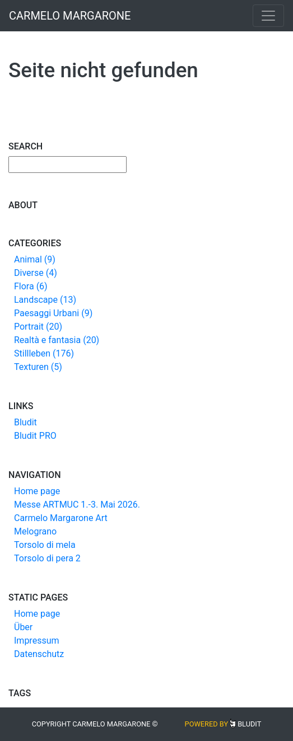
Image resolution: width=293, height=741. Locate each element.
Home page (37, 491)
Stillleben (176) (44, 353)
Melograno (35, 531)
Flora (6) (31, 286)
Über (23, 627)
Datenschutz (39, 654)
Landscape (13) (45, 299)
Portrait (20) (38, 326)
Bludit (25, 422)
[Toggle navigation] (268, 15)
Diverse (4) (35, 273)
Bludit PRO (35, 435)
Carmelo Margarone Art (61, 518)
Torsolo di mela (45, 545)
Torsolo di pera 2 (47, 558)
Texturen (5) (38, 367)
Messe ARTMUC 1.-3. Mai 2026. (77, 504)
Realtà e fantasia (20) (56, 340)
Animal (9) (34, 259)
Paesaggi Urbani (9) (53, 313)
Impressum (36, 640)
